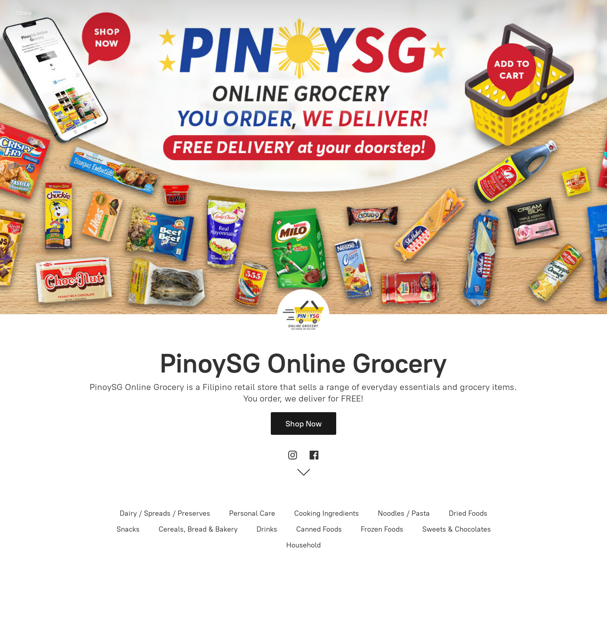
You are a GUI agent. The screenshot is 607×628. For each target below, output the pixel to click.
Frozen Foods (382, 529)
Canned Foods (319, 529)
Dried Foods (468, 513)
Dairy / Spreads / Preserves (165, 513)
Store (24, 13)
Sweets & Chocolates (456, 529)
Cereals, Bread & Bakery (198, 529)
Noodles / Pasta (404, 513)
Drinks (267, 529)
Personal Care (252, 513)
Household (303, 545)
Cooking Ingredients (326, 513)
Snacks (128, 529)
